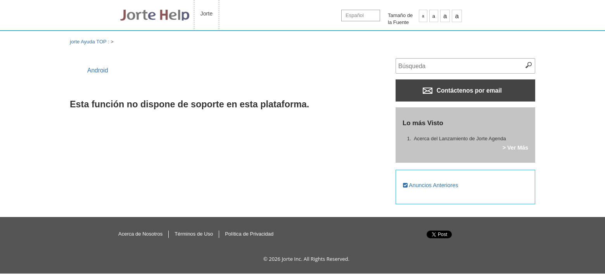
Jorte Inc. (292, 258)
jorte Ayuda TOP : (90, 42)
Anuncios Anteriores (430, 185)
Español (355, 15)
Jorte (207, 13)
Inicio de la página (488, 243)
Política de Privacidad (249, 234)
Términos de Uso (194, 234)
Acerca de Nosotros (140, 234)
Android (97, 70)
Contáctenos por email (462, 90)
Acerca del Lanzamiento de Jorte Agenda (460, 138)
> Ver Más (515, 148)
